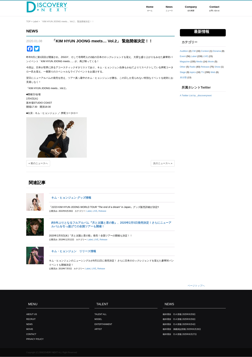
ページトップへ (196, 285)
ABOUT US (31, 314)
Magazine (185, 61)
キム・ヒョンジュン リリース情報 (73, 251)
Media (199, 61)
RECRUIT (31, 319)
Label (35, 21)
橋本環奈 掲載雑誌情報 (174, 329)
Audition (184, 51)
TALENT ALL (100, 314)
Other (183, 66)
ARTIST (98, 329)
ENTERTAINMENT (103, 324)
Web (213, 72)
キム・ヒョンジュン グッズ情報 (71, 197)
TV (202, 72)
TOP (28, 21)
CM (194, 51)
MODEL (98, 319)
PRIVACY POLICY (35, 339)
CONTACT (31, 334)
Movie (211, 61)
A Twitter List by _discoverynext (196, 95)
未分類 (183, 77)
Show (217, 66)
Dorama (217, 51)
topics (193, 72)
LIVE (95, 211)
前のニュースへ (39, 163)
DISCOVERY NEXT (48, 352)
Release (102, 211)
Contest (205, 51)
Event (183, 56)
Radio (192, 66)
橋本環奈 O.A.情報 (172, 314)
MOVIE (29, 329)
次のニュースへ (161, 163)
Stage (183, 72)
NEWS (29, 324)
